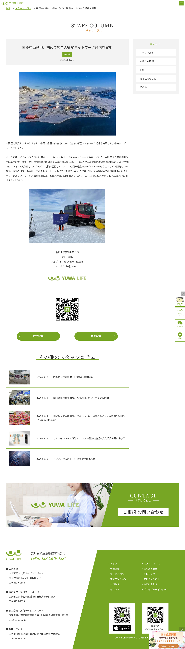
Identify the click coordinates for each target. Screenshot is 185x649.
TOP (8, 8)
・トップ (112, 563)
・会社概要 (113, 568)
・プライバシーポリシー (154, 589)
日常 (142, 70)
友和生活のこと (148, 78)
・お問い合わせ (149, 584)
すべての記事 (146, 52)
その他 (143, 87)
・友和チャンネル (150, 579)
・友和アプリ (148, 574)
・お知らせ (113, 584)
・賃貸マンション (117, 579)
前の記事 (38, 336)
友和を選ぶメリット (180, 304)
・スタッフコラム (150, 563)
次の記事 (96, 336)
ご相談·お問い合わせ (143, 512)
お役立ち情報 (147, 61)
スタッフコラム (23, 8)
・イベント (113, 589)
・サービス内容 (116, 574)
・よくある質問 (149, 568)
